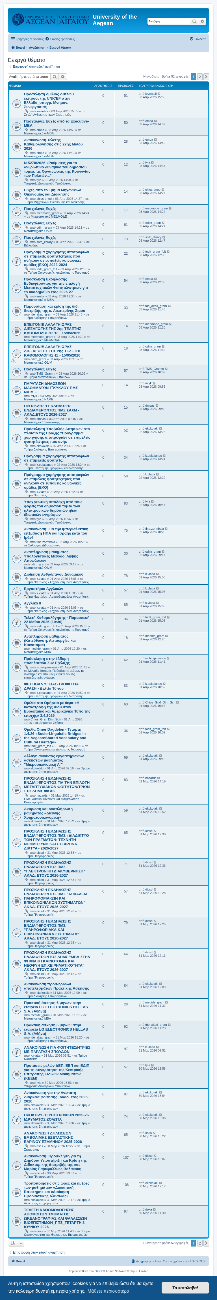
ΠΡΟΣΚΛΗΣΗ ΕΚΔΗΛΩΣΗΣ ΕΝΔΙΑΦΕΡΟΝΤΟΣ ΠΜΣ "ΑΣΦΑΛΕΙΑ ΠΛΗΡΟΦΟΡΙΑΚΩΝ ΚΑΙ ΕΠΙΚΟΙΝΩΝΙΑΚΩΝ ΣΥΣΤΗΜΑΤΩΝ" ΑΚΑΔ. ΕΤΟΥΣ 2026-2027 (56, 898)
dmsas (40, 419)
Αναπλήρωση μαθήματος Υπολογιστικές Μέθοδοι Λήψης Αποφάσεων (51, 556)
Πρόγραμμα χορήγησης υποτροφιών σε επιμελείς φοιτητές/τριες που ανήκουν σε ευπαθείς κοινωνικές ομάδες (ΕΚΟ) (56, 481)
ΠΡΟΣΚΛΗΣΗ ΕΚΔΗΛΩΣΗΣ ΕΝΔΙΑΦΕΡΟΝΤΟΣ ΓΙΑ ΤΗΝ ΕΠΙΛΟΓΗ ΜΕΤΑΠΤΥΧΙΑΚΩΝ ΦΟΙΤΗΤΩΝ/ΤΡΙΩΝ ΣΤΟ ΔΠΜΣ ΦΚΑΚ (57, 784)
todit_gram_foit (46, 269)
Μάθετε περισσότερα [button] (108, 1291)
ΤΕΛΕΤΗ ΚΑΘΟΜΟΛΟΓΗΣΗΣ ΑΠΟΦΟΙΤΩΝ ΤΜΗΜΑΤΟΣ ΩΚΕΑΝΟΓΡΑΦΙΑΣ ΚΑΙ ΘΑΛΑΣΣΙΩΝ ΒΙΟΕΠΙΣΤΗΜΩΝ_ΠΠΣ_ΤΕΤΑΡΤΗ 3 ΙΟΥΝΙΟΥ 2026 (55, 1218)
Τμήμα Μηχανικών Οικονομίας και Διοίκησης (54, 202)
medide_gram (40, 648)
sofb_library (44, 242)
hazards (41, 795)
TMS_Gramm (45, 373)
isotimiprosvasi (46, 667)
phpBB (99, 1271)
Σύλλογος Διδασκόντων (44, 545)
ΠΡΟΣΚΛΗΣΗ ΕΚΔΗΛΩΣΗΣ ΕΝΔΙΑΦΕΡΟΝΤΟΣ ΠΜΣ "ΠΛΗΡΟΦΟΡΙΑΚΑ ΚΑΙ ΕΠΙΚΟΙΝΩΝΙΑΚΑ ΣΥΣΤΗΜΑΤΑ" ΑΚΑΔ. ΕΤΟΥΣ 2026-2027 (51, 929)
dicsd (40, 852)
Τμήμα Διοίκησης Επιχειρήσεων (45, 317)
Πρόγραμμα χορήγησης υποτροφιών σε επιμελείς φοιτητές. (56, 458)
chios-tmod (44, 198)
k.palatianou (44, 464)
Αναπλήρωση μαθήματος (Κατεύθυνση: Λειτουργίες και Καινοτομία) (50, 640)
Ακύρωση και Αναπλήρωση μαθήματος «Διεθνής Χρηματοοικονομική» (48, 813)
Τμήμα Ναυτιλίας (35, 495)
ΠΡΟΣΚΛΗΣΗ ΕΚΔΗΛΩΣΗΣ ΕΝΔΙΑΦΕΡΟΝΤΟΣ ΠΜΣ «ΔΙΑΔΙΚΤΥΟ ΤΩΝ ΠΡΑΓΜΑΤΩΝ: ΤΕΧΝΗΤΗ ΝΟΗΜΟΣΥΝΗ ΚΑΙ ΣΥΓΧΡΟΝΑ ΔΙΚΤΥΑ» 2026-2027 (56, 839)
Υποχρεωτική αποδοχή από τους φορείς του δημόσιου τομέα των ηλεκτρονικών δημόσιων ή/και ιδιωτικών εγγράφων (53, 508)
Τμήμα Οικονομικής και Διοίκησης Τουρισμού (58, 272)
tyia (38, 180)
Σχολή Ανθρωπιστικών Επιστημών (47, 114)
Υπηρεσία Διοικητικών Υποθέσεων (47, 183)
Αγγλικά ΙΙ (32, 603)
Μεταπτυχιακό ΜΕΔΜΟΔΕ (49, 216)
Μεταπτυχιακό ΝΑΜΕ (38, 399)
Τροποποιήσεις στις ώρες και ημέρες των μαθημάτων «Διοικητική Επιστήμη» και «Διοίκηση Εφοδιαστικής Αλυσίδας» (56, 1189)
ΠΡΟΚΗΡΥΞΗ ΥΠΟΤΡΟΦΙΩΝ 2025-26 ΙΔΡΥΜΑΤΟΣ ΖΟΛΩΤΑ (56, 1117)
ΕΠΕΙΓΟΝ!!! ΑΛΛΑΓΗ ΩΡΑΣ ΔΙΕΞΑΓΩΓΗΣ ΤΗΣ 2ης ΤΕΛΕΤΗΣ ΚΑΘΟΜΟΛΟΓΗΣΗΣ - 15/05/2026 (52, 328)
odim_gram (44, 227)
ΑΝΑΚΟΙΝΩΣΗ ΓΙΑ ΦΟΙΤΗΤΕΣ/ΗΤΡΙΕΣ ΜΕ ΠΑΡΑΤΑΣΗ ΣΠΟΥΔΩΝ (57, 1049)
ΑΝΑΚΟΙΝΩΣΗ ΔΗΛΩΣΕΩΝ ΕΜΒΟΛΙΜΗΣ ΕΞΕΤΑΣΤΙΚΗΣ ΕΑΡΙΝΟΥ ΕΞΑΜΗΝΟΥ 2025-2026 (53, 1137)
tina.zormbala (45, 542)
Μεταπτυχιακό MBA (37, 652)
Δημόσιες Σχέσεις (52, 722)
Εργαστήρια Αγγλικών (43, 589)
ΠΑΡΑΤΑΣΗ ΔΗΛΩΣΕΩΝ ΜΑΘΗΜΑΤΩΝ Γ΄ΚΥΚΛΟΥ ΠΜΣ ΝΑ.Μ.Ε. (51, 387)
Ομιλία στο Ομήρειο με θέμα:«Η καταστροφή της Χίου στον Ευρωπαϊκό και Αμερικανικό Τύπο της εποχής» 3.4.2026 (57, 709)
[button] (206, 76)
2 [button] (200, 76)
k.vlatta (41, 492)
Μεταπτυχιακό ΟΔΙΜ (38, 231)
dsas (39, 1146)
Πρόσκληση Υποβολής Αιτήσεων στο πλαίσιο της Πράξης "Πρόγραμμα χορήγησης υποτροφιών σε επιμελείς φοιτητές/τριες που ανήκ (57, 435)
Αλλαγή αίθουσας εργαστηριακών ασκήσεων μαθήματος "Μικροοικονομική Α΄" (54, 760)
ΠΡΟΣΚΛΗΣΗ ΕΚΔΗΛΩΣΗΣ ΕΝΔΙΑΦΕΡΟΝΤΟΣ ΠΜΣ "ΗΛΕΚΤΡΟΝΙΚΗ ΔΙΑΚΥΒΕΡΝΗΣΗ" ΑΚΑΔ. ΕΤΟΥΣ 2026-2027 (54, 869)
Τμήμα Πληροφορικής (39, 856)
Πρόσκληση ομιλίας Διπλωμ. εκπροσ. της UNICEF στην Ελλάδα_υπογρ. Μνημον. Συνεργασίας (49, 100)
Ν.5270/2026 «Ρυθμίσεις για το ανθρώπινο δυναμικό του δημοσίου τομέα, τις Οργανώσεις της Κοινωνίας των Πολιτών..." (57, 169)
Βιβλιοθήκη (31, 245)
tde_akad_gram (41, 314)
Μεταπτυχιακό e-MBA (39, 133)
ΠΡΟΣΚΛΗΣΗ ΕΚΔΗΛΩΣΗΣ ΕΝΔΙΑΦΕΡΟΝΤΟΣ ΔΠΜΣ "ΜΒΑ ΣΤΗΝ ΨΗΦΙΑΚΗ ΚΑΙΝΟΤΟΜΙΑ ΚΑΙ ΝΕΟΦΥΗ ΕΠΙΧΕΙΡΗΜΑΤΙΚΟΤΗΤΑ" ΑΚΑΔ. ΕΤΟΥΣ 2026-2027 (57, 961)
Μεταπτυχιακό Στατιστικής (42, 422)
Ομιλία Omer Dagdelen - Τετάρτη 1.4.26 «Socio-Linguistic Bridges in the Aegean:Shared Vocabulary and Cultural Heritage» (55, 735)
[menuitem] (60, 39)
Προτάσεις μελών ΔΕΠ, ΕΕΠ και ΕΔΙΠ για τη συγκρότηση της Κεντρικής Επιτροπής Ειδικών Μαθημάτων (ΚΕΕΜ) (56, 1071)
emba (40, 130)
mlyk (34, 396)
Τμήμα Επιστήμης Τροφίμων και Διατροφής (53, 468)
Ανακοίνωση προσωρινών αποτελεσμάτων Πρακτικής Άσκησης (56, 986)
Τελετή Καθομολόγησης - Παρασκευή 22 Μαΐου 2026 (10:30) (57, 619)
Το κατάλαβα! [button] (185, 1288)
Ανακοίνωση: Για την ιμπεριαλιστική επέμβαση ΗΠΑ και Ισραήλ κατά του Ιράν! (56, 533)
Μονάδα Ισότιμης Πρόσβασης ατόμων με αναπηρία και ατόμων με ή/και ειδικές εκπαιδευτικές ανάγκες (54, 674)
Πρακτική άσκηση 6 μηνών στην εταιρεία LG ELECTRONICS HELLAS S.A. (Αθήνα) (56, 1007)
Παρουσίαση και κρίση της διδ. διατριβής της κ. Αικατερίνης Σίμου (54, 308)
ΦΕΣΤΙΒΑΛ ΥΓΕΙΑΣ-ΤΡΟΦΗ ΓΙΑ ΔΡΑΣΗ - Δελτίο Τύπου (51, 686)
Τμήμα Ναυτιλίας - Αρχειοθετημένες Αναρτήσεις (56, 582)
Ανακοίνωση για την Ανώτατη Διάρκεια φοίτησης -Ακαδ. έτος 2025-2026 (56, 1097)
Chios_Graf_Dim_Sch (45, 719)
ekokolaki (42, 446)
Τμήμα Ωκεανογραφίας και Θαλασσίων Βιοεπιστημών (57, 1233)
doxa (39, 1231)
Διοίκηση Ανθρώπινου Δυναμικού (53, 574)
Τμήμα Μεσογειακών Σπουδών (49, 377)
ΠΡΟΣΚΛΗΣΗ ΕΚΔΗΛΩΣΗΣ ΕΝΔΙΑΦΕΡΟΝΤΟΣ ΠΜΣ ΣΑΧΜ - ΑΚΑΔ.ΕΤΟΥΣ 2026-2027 (51, 410)
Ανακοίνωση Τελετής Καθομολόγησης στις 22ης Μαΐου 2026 (53, 144)
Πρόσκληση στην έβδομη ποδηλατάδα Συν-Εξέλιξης (47, 661)
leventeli (42, 111)
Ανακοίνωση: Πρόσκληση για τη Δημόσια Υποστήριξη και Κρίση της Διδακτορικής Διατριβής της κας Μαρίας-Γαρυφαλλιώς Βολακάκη (55, 1162)
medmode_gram (47, 213)
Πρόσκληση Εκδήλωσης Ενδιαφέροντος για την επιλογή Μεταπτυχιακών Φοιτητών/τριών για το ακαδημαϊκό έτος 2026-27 (56, 285)
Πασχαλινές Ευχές (40, 209)
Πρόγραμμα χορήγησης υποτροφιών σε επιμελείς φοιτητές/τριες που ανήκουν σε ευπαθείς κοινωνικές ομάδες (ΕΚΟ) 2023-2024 (56, 258)
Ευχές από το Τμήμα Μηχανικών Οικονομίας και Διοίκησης (52, 192)
